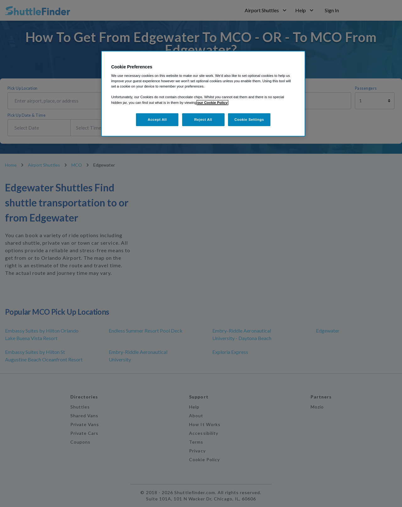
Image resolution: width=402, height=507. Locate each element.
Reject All (203, 119)
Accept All (157, 119)
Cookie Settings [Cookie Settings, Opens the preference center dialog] (249, 119)
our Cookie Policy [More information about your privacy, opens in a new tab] (212, 102)
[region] (203, 94)
